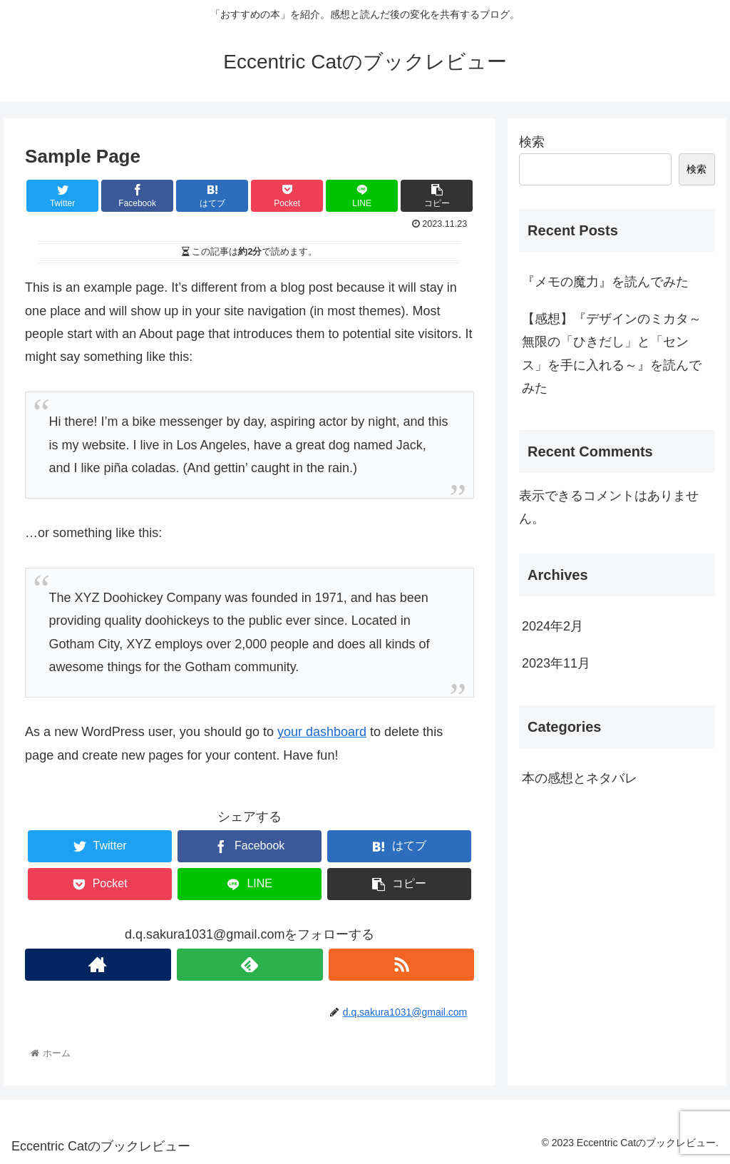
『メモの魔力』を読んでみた (605, 282)
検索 (532, 142)
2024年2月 (552, 626)
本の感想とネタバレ (579, 778)
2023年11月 (556, 663)
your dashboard (321, 732)
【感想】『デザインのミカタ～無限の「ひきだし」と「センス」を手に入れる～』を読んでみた (611, 353)
